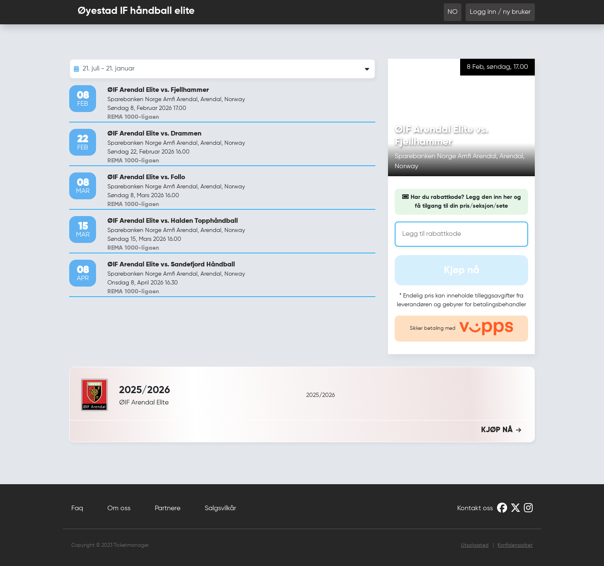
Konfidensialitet (515, 545)
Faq (77, 508)
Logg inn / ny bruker (500, 12)
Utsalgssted (475, 545)
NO (453, 12)
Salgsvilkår (220, 508)
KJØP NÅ (501, 430)
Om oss (118, 508)
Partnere (167, 508)
